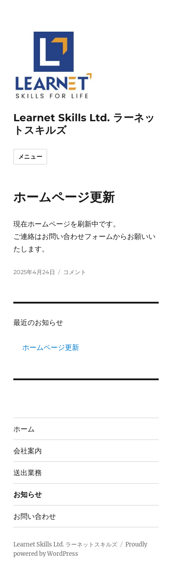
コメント (74, 271)
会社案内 (27, 451)
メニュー (30, 156)
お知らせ (27, 494)
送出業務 (27, 472)
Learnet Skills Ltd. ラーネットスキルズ (65, 544)
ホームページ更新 (64, 197)
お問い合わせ (34, 516)
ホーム (24, 429)
